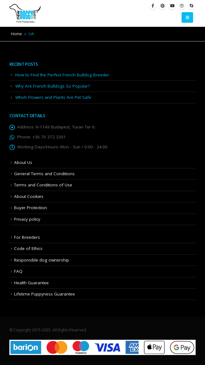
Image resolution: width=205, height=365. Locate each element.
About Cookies (28, 196)
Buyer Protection (30, 207)
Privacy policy (27, 219)
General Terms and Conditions (44, 173)
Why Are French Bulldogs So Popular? (52, 86)
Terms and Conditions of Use (43, 185)
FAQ (18, 271)
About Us (23, 162)
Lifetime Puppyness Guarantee (44, 294)
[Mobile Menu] (187, 17)
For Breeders (27, 237)
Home (16, 33)
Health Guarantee (31, 283)
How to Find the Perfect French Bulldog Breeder (62, 75)
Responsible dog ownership (41, 260)
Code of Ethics (28, 248)
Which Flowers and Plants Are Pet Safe (53, 97)
